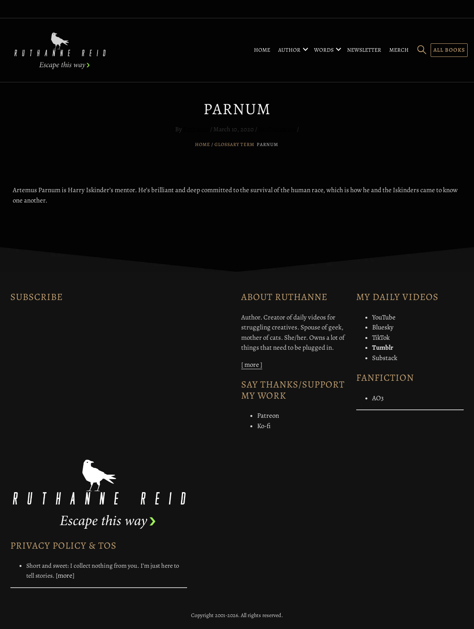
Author (289, 50)
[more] (65, 575)
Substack (384, 357)
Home (262, 50)
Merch (399, 50)
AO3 (378, 398)
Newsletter (364, 50)
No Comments (277, 129)
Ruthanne (196, 129)
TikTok (381, 337)
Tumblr (382, 347)
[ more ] (251, 364)
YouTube (384, 317)
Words (324, 50)
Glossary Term (234, 144)
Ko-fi (264, 425)
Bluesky (383, 327)
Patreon (268, 415)
